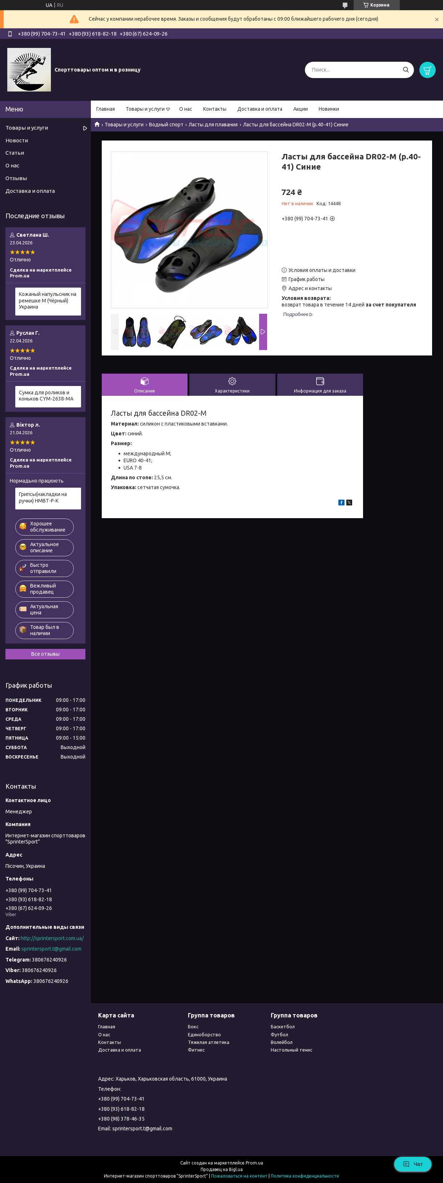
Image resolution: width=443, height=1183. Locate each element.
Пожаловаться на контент (239, 1176)
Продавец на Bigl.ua (222, 1169)
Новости (16, 140)
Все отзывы (45, 654)
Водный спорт (166, 124)
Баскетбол (283, 1026)
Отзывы (16, 178)
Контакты (214, 109)
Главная (105, 109)
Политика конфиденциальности (305, 1176)
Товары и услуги (145, 109)
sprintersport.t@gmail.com (51, 949)
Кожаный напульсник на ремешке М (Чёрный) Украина (47, 300)
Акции (300, 109)
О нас (185, 109)
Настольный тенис (291, 1049)
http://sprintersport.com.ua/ (52, 938)
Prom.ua (254, 1162)
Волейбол (282, 1042)
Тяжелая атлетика (208, 1042)
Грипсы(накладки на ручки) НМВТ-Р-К (43, 497)
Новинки (329, 109)
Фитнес (196, 1049)
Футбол (279, 1034)
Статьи (14, 153)
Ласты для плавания (213, 124)
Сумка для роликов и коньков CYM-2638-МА (46, 396)
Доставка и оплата (259, 109)
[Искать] (406, 70)
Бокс (193, 1026)
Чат (413, 1164)
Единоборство (204, 1034)
